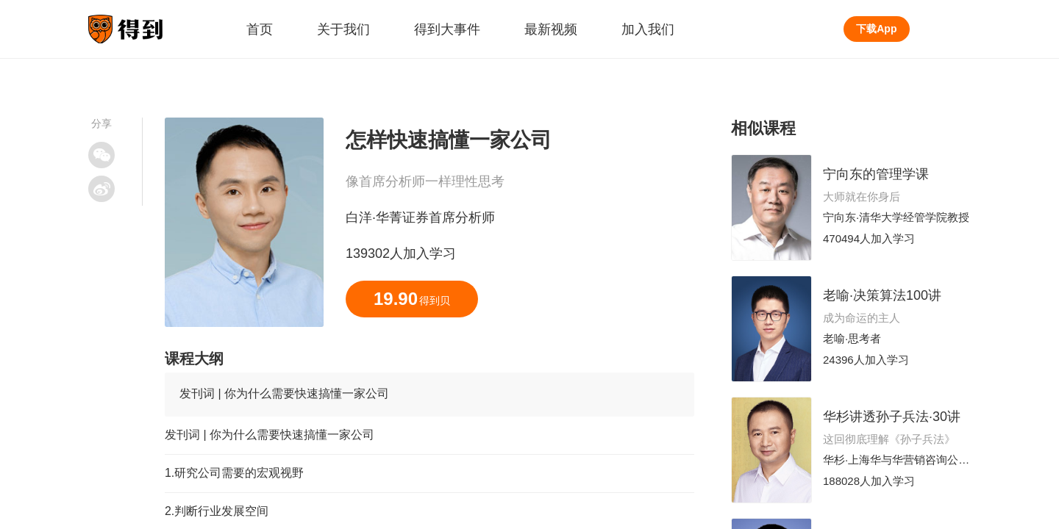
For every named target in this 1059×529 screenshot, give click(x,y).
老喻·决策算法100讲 (882, 295)
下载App (876, 29)
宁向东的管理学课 (876, 174)
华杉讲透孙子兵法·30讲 (891, 416)
